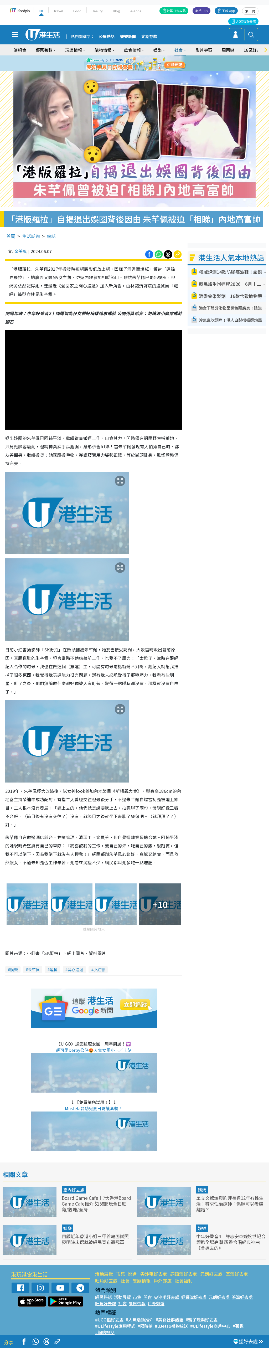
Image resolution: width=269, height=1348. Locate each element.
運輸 (54, 969)
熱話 (51, 236)
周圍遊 (228, 50)
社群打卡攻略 (176, 10)
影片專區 (203, 50)
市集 (120, 1273)
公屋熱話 (107, 37)
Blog (116, 10)
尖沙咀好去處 (153, 1273)
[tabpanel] (134, 63)
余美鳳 (20, 251)
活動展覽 (104, 1273)
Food (77, 10)
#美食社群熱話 (169, 1319)
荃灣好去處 (237, 1273)
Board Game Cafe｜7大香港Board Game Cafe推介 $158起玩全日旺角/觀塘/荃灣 (96, 1204)
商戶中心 (201, 10)
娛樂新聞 (128, 37)
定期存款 (149, 37)
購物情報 (103, 50)
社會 (178, 50)
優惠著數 (44, 50)
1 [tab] (122, 70)
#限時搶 (145, 1326)
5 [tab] (143, 70)
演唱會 (20, 50)
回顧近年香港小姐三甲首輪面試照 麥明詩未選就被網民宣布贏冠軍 (95, 1239)
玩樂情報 (73, 50)
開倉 (132, 1273)
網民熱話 (103, 1297)
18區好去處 (254, 50)
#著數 (238, 1326)
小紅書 (99, 969)
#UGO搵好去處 (109, 1319)
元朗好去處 (211, 1273)
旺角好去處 (106, 1280)
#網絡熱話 (105, 1332)
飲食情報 (132, 50)
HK (41, 10)
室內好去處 (73, 1190)
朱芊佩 (34, 969)
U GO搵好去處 (246, 21)
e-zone (136, 10)
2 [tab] (128, 70)
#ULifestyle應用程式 (115, 1326)
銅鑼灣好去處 (183, 1273)
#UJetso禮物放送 (171, 1326)
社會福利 (184, 1280)
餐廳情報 (142, 1280)
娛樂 (157, 50)
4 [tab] (138, 70)
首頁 (10, 236)
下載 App (228, 10)
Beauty (97, 10)
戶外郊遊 (163, 1280)
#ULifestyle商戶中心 (210, 1326)
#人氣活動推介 (139, 1319)
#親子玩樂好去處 (201, 1319)
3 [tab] (133, 70)
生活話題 (31, 236)
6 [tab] (149, 70)
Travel (58, 10)
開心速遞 (75, 969)
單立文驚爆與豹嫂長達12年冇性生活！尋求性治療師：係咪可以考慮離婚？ (229, 1204)
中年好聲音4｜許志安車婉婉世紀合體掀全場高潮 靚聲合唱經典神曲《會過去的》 (231, 1242)
